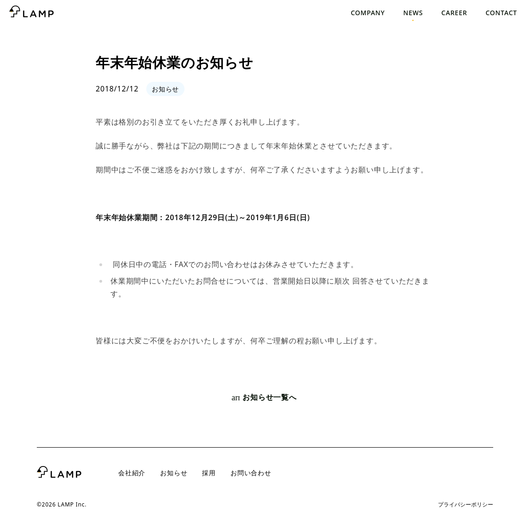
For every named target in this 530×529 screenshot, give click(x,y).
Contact (501, 12)
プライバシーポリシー (465, 504)
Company (368, 12)
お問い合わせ (250, 472)
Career (454, 12)
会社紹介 (131, 472)
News (413, 12)
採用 (209, 472)
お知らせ (173, 472)
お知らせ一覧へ (264, 397)
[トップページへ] (31, 13)
